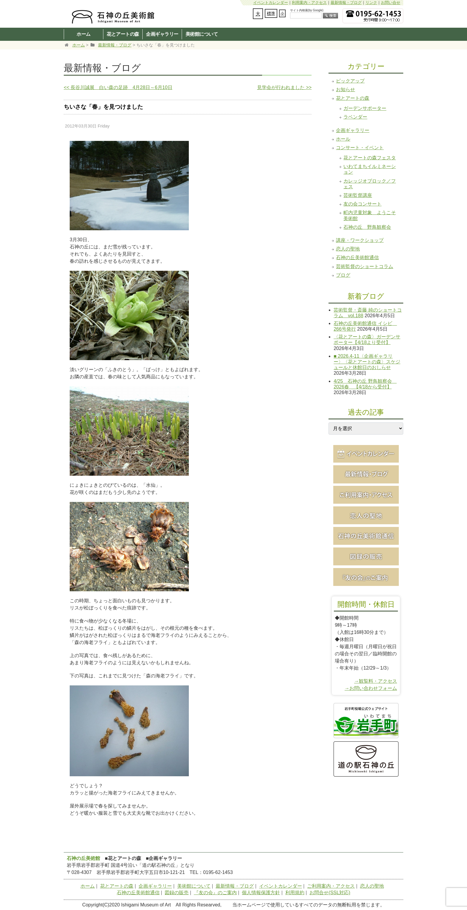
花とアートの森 (123, 34)
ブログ (343, 275)
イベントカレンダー (270, 2)
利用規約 (294, 892)
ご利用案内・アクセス (331, 886)
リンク (371, 2)
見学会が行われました (284, 87)
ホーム (84, 34)
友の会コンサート (362, 203)
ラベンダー (355, 116)
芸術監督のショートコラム (364, 266)
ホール (343, 138)
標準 (271, 13)
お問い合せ (390, 2)
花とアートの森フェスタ (369, 157)
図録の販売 (177, 892)
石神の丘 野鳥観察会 (367, 227)
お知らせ (345, 89)
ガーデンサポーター (364, 108)
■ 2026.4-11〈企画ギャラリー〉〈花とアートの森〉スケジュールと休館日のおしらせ (367, 362)
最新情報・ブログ (346, 2)
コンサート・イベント (360, 147)
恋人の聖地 (348, 248)
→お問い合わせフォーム (371, 688)
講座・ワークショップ (360, 240)
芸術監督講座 (357, 195)
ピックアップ (350, 80)
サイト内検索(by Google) (306, 10)
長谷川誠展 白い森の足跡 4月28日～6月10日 (118, 87)
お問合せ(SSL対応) (329, 892)
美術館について (202, 34)
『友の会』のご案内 (215, 892)
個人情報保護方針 (261, 892)
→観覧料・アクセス (375, 681)
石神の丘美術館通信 (357, 257)
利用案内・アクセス (309, 2)
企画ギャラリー (162, 34)
